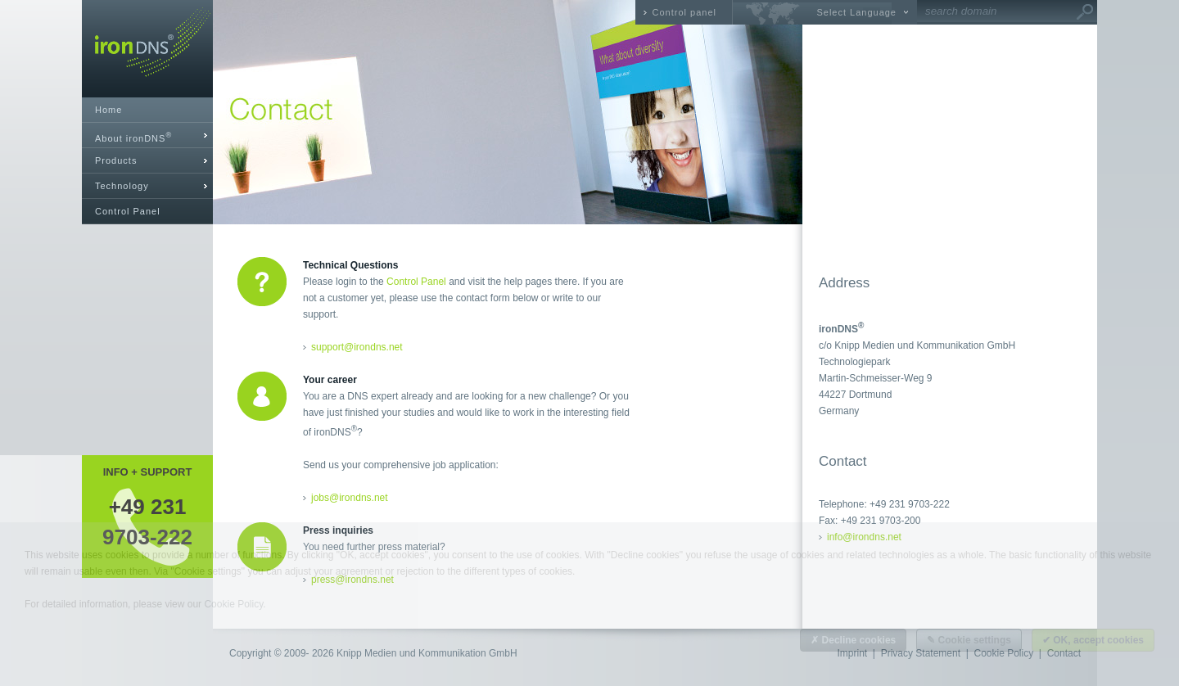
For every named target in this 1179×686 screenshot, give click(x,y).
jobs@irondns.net (349, 497)
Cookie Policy (233, 604)
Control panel (684, 12)
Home (108, 110)
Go (1085, 12)
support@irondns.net (357, 347)
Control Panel (127, 211)
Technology (122, 186)
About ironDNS (133, 137)
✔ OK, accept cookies (1093, 640)
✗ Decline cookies (853, 640)
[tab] (147, 135)
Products (116, 160)
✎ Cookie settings (969, 640)
